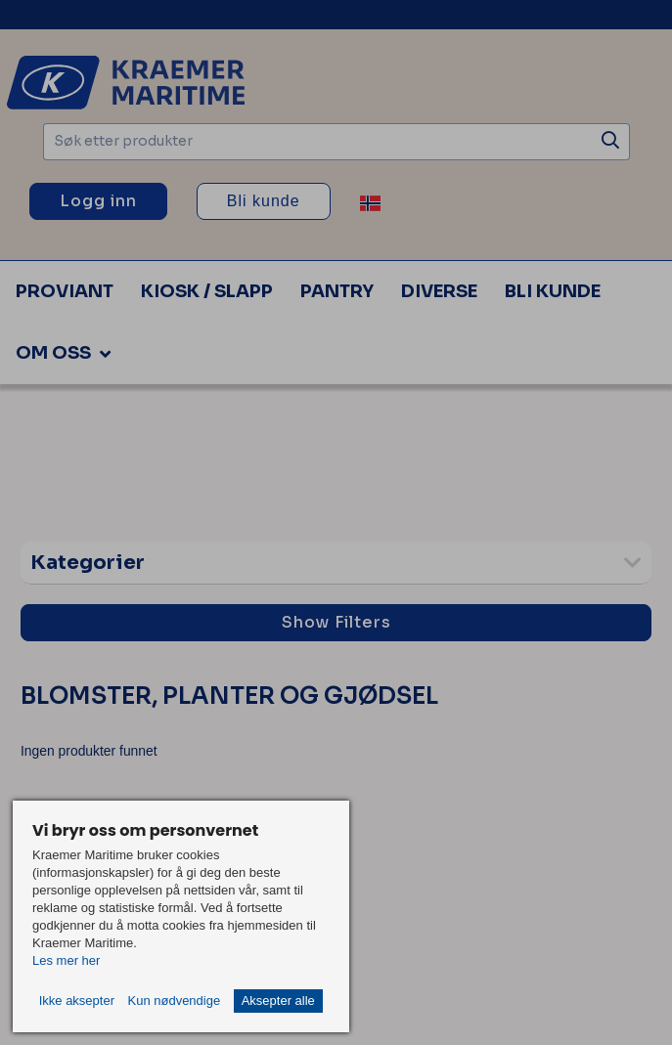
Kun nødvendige (173, 1000)
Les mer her (66, 960)
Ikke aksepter (76, 1000)
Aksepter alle (278, 1000)
